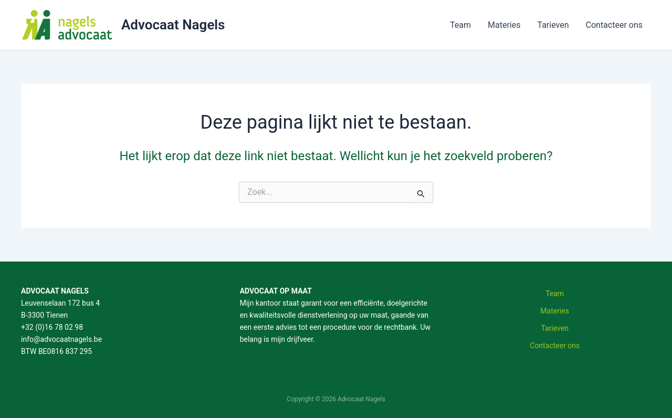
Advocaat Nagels (173, 25)
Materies (504, 25)
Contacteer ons (614, 25)
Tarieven (553, 25)
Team (460, 25)
